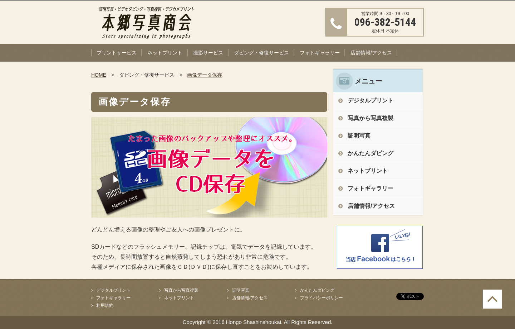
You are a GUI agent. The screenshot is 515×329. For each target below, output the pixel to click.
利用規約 (104, 305)
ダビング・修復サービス (261, 53)
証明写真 (359, 136)
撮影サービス (208, 53)
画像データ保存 (204, 75)
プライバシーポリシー (321, 297)
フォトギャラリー (320, 53)
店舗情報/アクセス (371, 53)
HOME (98, 75)
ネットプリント (164, 53)
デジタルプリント (370, 100)
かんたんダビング (370, 153)
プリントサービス (117, 53)
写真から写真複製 (370, 118)
